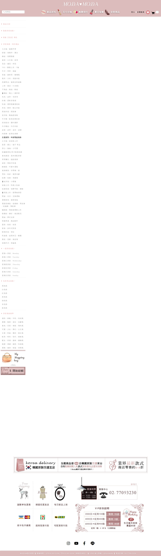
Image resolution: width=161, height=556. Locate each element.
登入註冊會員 (137, 12)
